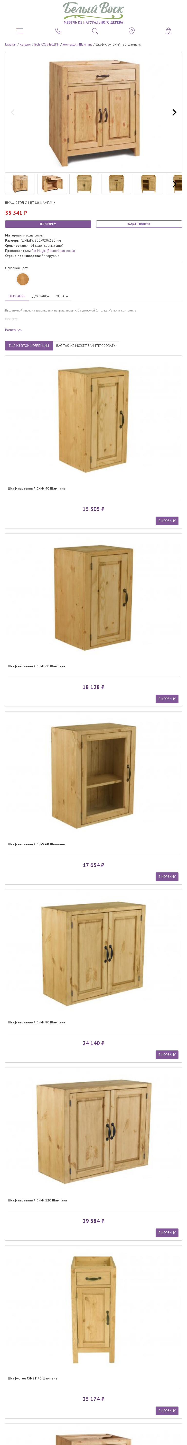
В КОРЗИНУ (48, 224)
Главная (11, 44)
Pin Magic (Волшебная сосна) (53, 250)
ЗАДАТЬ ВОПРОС (138, 224)
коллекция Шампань (77, 44)
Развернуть (13, 330)
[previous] (13, 112)
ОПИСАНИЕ (17, 296)
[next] (173, 112)
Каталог (25, 44)
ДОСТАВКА (40, 296)
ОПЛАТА (62, 296)
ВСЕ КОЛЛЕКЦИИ (46, 44)
